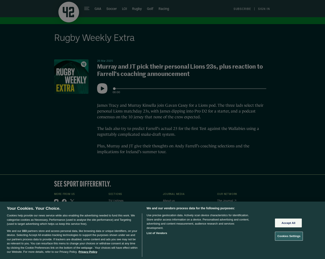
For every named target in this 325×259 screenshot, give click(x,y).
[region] (162, 230)
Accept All (288, 223)
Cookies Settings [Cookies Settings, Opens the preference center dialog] (289, 236)
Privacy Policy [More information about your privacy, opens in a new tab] (87, 251)
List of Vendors (156, 233)
